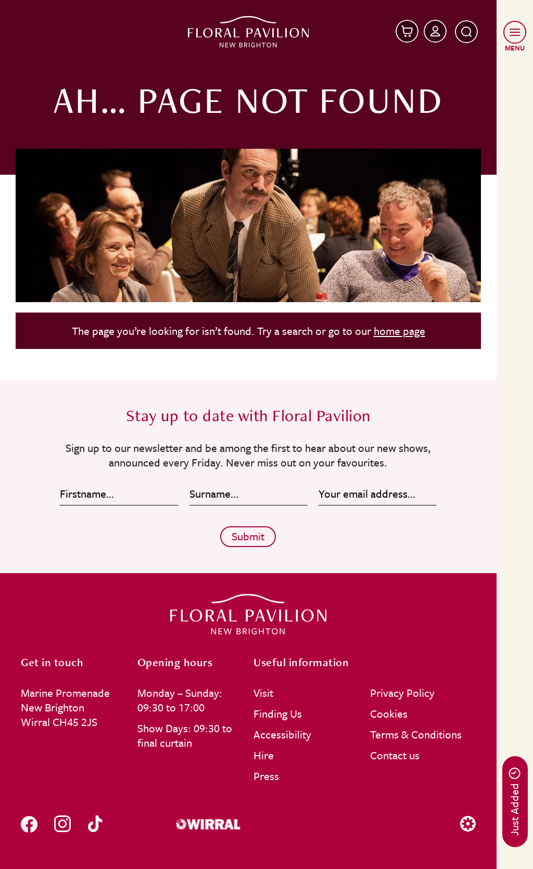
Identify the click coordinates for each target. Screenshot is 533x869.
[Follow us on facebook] (29, 824)
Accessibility (282, 734)
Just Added (514, 802)
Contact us (395, 755)
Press (266, 776)
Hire (263, 755)
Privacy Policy (402, 692)
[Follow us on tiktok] (95, 824)
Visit (263, 692)
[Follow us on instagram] (62, 824)
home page (399, 331)
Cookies (389, 713)
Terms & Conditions (416, 734)
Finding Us (277, 713)
